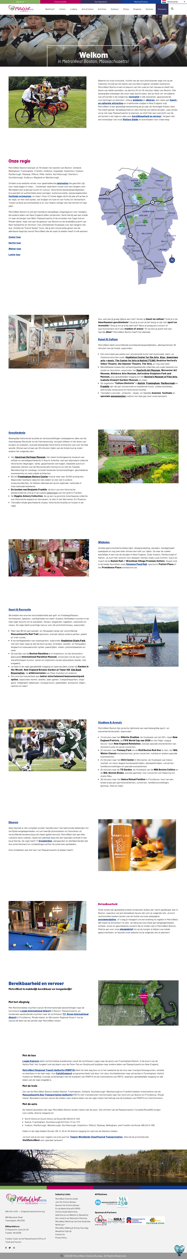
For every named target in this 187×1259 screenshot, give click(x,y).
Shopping (137, 9)
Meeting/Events (141, 2)
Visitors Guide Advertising (66, 1212)
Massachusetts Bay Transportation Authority (47, 1094)
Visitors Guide (60, 2)
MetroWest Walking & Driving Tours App (71, 1228)
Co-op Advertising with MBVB (67, 1208)
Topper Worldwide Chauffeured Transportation (96, 1136)
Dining (126, 9)
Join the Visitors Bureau (65, 1202)
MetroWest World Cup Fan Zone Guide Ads (72, 1221)
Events (62, 9)
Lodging (73, 9)
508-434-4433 (11, 1211)
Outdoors (115, 9)
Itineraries (162, 9)
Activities (102, 9)
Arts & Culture (87, 9)
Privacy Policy (61, 1237)
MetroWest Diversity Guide (66, 1199)
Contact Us (60, 1234)
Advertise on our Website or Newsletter (71, 1215)
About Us (20, 2)
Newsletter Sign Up (63, 1231)
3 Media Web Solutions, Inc (62, 1256)
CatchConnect (64, 1073)
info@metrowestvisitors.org (33, 1211)
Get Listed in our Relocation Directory (71, 1218)
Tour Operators (100, 2)
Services (149, 9)
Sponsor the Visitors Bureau (67, 1205)
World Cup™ (50, 9)
